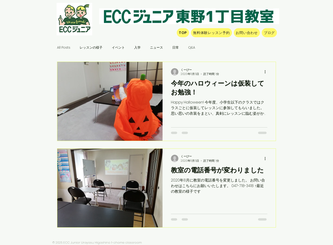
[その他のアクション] (266, 72)
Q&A (191, 47)
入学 (137, 47)
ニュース (156, 47)
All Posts (63, 47)
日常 (175, 47)
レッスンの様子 (91, 47)
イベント (118, 47)
